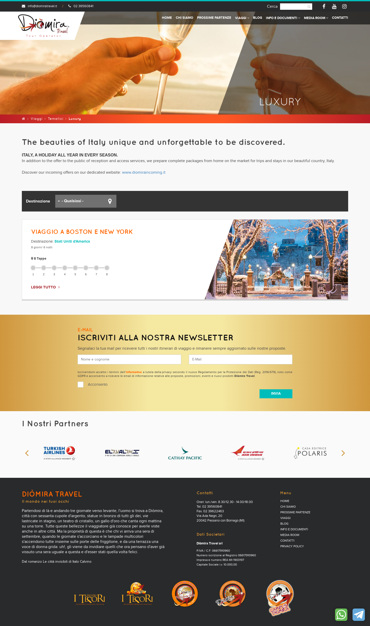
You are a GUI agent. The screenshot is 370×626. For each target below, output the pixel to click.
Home (167, 18)
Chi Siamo (184, 18)
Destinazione (38, 201)
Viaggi (242, 18)
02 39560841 (80, 6)
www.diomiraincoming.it (143, 172)
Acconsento (98, 384)
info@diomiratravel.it (39, 6)
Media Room (316, 18)
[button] (85, 201)
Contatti (340, 18)
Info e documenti (283, 18)
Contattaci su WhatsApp (341, 615)
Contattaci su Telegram (359, 615)
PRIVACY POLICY (292, 546)
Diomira (43, 25)
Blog (257, 18)
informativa (134, 372)
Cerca (272, 6)
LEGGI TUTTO (43, 287)
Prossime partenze (214, 18)
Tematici (55, 119)
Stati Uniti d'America (72, 241)
